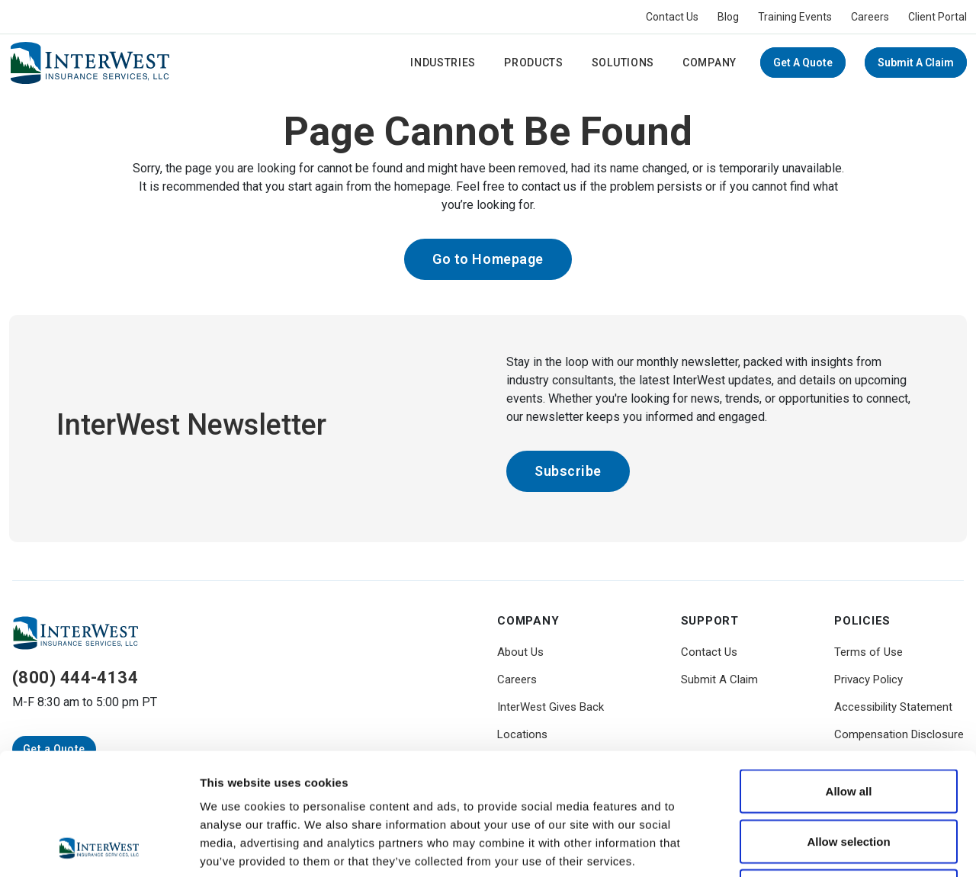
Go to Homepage (488, 259)
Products (533, 62)
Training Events (795, 17)
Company (709, 62)
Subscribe (568, 471)
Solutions (623, 62)
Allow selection (848, 727)
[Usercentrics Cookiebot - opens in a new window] (98, 847)
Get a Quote (803, 62)
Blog (728, 17)
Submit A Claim (916, 62)
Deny (849, 776)
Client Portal (937, 17)
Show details (800, 846)
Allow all (849, 676)
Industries (443, 62)
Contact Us (672, 17)
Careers (870, 17)
